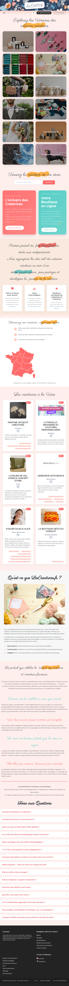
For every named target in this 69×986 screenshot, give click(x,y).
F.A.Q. (35, 980)
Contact (40, 958)
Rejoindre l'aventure (14, 228)
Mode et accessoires (43, 943)
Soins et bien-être (8, 968)
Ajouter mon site (44, 13)
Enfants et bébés (8, 961)
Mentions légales (45, 980)
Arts (4, 966)
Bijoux (39, 935)
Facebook (41, 961)
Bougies (39, 938)
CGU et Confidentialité (59, 980)
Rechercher (49, 182)
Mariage (5, 971)
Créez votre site (49, 230)
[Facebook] (33, 12)
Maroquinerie (41, 940)
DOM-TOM (7, 378)
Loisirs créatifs (41, 948)
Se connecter (59, 13)
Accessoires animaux (10, 963)
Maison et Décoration (10, 958)
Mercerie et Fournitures (44, 945)
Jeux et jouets (7, 973)
